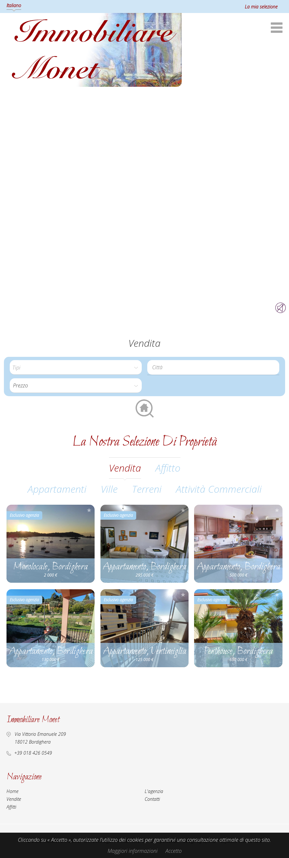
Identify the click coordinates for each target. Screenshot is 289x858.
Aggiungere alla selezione (89, 510)
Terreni (147, 489)
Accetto (173, 850)
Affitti (11, 807)
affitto (167, 467)
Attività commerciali (219, 489)
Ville (109, 489)
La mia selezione (261, 7)
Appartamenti (57, 489)
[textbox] (215, 367)
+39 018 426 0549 (33, 753)
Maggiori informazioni (133, 850)
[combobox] (213, 367)
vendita (125, 467)
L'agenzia (154, 791)
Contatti (152, 799)
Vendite (14, 799)
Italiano (14, 5)
